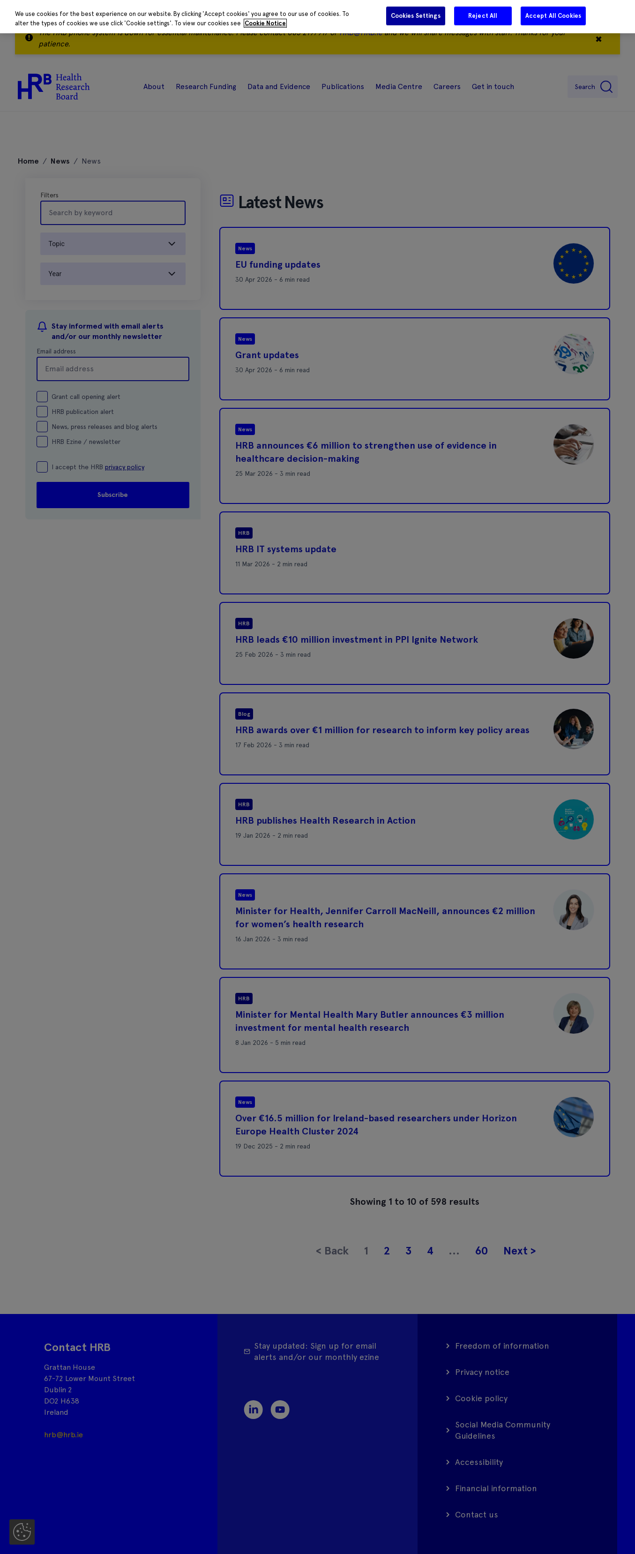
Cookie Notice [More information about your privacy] (265, 23)
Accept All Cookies (553, 15)
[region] (317, 16)
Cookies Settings (416, 15)
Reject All (482, 15)
